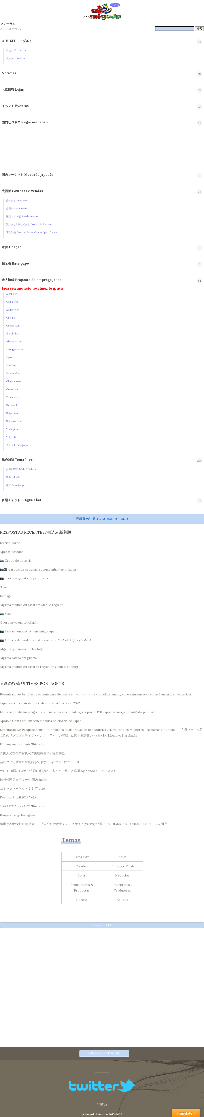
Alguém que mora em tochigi (21, 649)
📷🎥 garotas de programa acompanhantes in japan (38, 569)
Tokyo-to (11, 437)
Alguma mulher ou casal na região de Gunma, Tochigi (39, 667)
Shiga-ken (12, 413)
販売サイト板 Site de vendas (22, 216)
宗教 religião (13, 477)
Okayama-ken (14, 381)
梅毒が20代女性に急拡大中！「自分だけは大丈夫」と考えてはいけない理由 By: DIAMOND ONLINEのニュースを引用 (83, 824)
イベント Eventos (15, 106)
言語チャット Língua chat (22, 500)
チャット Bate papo (17, 445)
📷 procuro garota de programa (24, 578)
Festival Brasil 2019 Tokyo (19, 797)
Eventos (82, 866)
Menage (6, 596)
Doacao (81, 900)
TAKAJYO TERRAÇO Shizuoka (22, 806)
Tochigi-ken (13, 429)
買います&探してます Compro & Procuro (28, 224)
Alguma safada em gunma (18, 658)
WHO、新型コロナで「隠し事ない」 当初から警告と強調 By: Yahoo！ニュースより (58, 771)
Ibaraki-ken (12, 333)
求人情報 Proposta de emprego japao (32, 280)
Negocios (122, 875)
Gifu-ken (11, 317)
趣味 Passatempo (15, 485)
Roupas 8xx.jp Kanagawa (18, 815)
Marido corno (10, 543)
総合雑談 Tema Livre (18, 460)
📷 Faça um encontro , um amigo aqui (27, 631)
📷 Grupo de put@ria (15, 561)
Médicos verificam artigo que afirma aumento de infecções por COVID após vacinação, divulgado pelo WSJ (78, 712)
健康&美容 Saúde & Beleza (21, 469)
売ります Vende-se (16, 200)
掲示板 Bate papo (15, 263)
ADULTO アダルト (17, 41)
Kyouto (10, 357)
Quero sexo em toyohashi (19, 622)
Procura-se (12, 397)
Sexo (3, 587)
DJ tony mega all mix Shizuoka (22, 744)
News (122, 857)
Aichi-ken (11, 293)
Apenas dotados (11, 552)
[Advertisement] (102, 962)
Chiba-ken (12, 301)
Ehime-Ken (12, 309)
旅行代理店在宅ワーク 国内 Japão (23, 780)
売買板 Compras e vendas (22, 191)
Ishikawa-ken (14, 341)
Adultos (122, 900)
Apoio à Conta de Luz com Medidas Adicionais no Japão (40, 721)
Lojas (82, 875)
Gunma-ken (13, 325)
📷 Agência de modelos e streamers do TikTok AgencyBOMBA (46, 640)
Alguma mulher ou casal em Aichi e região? (31, 605)
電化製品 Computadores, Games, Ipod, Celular (32, 232)
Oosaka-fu (12, 389)
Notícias (9, 73)
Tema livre (81, 857)
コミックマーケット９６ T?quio (22, 788)
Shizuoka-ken (14, 421)
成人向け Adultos (15, 58)
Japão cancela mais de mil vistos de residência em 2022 (40, 703)
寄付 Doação (11, 247)
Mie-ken (11, 365)
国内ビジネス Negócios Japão (25, 122)
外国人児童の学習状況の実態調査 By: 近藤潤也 (32, 753)
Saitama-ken (13, 405)
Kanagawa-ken (15, 349)
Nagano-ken (13, 373)
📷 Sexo (6, 614)
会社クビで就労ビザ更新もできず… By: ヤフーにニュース (39, 762)
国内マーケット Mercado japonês (27, 175)
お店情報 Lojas (13, 90)
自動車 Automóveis (16, 208)
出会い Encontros (16, 50)
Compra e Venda (122, 866)
